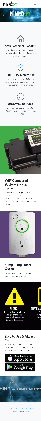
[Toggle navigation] (35, 4)
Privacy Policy (11, 409)
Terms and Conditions (22, 409)
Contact (32, 409)
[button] (3, 15)
